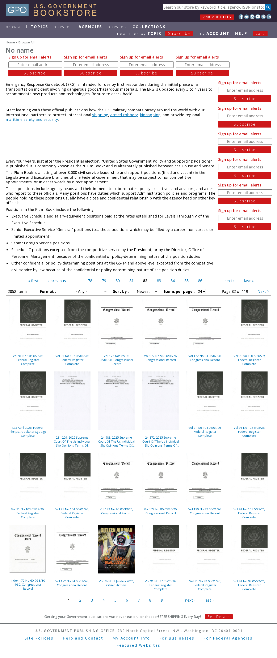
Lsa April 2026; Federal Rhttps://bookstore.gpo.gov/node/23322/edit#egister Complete (27, 432)
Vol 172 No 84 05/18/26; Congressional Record (72, 583)
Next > (263, 291)
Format (47, 291)
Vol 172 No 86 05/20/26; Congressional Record (160, 511)
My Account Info (131, 638)
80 (118, 280)
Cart (260, 33)
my (214, 33)
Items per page (179, 291)
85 (186, 280)
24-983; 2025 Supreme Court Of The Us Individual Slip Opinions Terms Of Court (116, 441)
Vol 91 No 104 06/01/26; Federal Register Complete (205, 432)
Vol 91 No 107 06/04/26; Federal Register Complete (72, 360)
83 (159, 280)
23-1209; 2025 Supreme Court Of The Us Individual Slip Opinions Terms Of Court (72, 441)
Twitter (246, 16)
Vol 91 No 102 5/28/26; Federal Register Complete (249, 432)
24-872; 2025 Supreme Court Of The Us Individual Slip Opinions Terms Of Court (160, 441)
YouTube (257, 16)
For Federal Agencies (227, 638)
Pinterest (263, 16)
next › (229, 280)
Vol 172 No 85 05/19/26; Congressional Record (116, 511)
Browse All (27, 26)
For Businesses (176, 638)
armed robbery (124, 114)
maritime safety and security (32, 119)
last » (249, 280)
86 (200, 280)
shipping (100, 114)
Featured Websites (138, 645)
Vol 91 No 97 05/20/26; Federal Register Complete (160, 585)
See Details (219, 616)
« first (33, 280)
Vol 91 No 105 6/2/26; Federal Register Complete (28, 360)
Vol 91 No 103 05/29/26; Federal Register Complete (27, 513)
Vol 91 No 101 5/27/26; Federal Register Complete (249, 513)
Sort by (120, 291)
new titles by (158, 33)
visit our (217, 17)
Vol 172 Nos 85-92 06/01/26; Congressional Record (116, 360)
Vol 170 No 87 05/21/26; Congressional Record (205, 511)
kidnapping (150, 114)
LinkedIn (268, 16)
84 (173, 280)
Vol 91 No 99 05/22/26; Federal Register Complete (249, 585)
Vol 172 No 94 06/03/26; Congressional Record (160, 358)
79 (104, 280)
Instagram (252, 16)
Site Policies (39, 638)
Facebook (241, 16)
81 (131, 280)
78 (90, 280)
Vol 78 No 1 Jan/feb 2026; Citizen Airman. (116, 583)
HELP (241, 33)
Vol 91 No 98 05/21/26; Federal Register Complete (205, 585)
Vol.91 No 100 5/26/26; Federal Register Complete (249, 360)
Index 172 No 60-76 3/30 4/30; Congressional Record (28, 584)
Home (10, 42)
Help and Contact (83, 638)
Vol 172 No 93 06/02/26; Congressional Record (205, 358)
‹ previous (57, 280)
